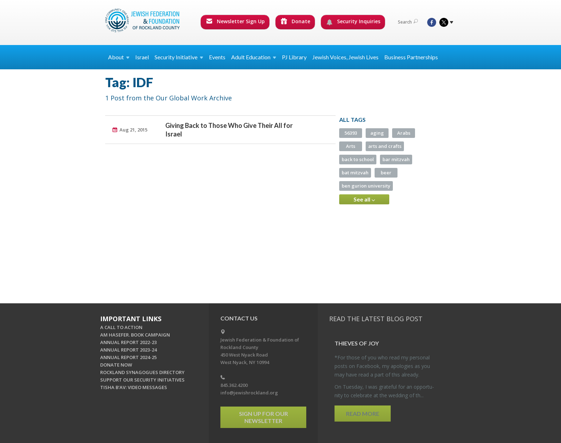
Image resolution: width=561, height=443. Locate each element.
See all (364, 199)
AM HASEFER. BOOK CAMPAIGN (135, 335)
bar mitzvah (396, 159)
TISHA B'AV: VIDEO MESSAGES (133, 387)
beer (386, 172)
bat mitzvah (355, 172)
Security (179, 57)
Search (408, 22)
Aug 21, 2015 (133, 129)
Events (217, 57)
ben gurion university (366, 186)
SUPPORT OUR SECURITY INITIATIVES (142, 380)
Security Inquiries (353, 21)
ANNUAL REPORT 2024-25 (128, 357)
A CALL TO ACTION (121, 327)
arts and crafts (384, 146)
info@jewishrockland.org (249, 392)
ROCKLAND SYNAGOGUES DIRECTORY (142, 372)
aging (377, 133)
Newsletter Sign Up (235, 21)
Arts (350, 146)
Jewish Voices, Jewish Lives (345, 57)
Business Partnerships (411, 57)
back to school (358, 159)
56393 (351, 133)
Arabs (403, 133)
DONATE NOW (116, 365)
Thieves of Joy (357, 343)
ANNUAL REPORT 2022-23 (128, 342)
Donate (295, 21)
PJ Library (294, 57)
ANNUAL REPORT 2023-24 (128, 350)
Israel (142, 57)
